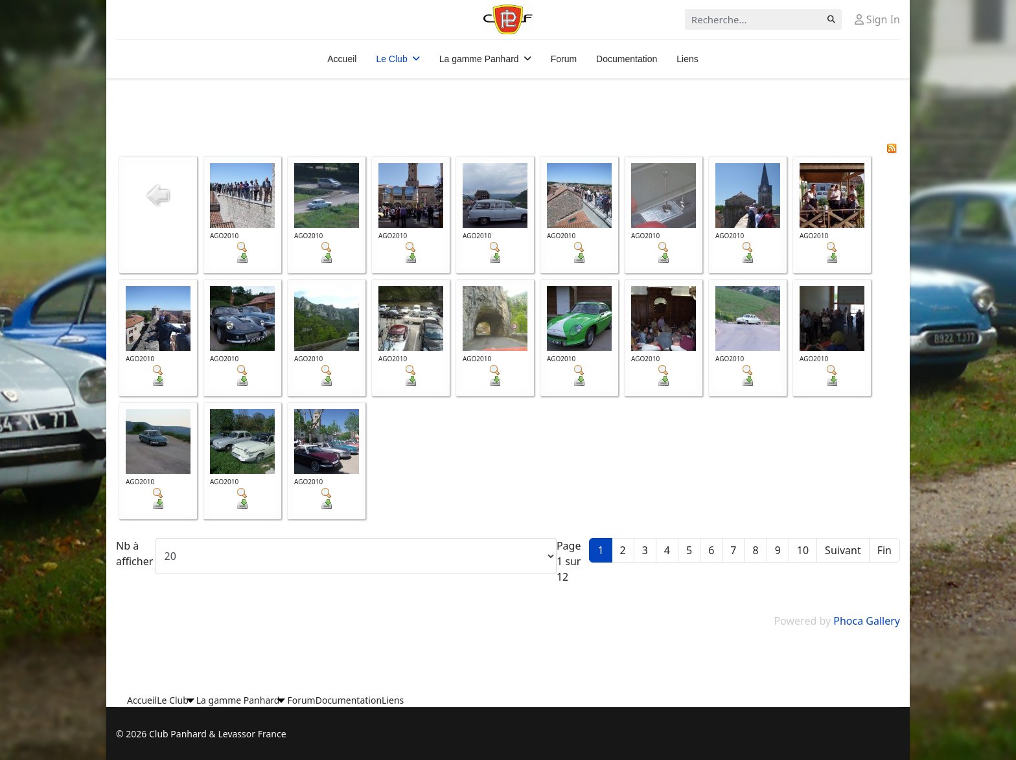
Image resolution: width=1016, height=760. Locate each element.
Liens (687, 59)
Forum (564, 59)
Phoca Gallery (866, 621)
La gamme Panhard (479, 59)
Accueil (341, 59)
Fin (884, 550)
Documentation (626, 59)
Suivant (843, 550)
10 (803, 550)
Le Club (391, 59)
